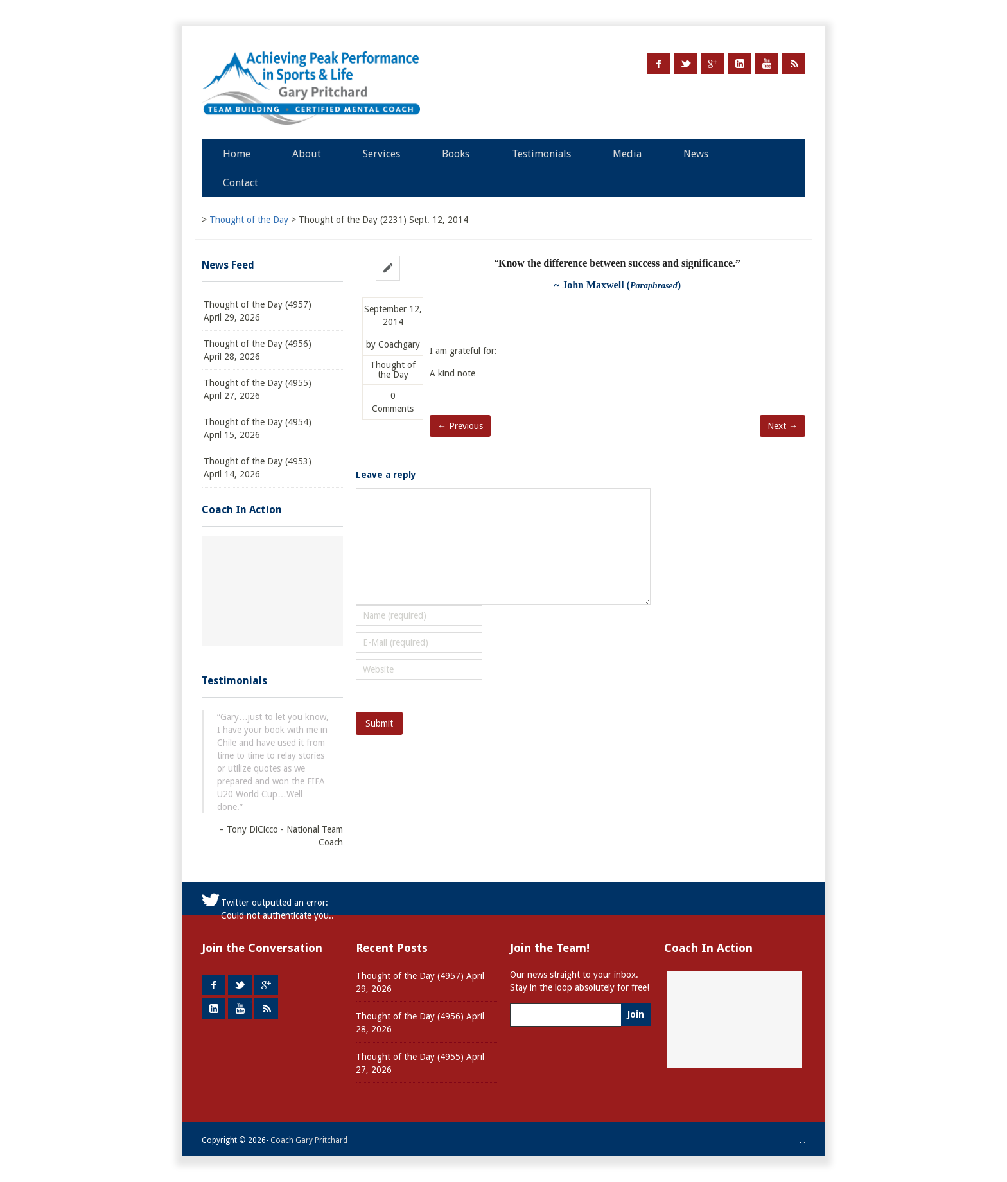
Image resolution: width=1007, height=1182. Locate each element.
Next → (782, 426)
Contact (240, 183)
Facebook (658, 63)
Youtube (766, 63)
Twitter (685, 63)
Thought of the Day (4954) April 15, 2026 (257, 428)
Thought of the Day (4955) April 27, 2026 (257, 389)
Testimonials (541, 154)
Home (236, 154)
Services (381, 154)
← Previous (460, 426)
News (695, 154)
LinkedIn (739, 63)
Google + (712, 63)
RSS (793, 63)
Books (455, 154)
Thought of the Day (393, 370)
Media (627, 154)
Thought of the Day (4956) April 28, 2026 (257, 350)
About (306, 154)
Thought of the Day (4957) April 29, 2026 (257, 310)
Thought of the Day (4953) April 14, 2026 (257, 467)
